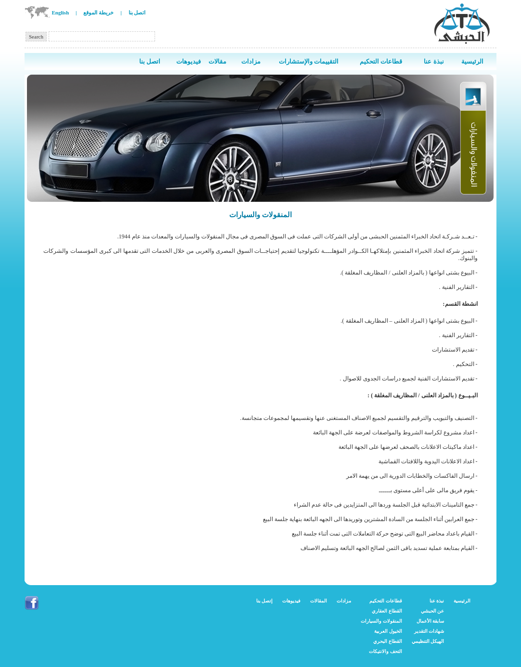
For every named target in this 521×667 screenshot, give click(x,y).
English (60, 12)
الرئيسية (462, 600)
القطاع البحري (387, 641)
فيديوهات (291, 600)
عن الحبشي (432, 611)
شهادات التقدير (429, 631)
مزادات (344, 600)
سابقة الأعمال (430, 621)
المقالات (318, 600)
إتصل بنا (264, 600)
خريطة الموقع (98, 12)
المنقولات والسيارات (381, 621)
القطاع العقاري (387, 611)
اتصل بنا (137, 12)
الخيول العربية (388, 631)
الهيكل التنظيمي (428, 641)
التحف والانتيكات (385, 651)
